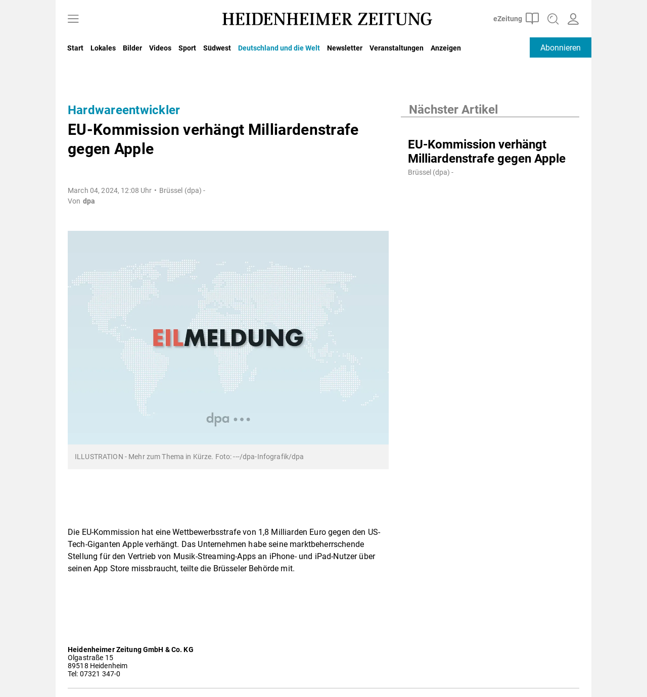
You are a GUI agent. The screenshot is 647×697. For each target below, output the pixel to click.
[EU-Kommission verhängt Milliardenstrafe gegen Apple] (490, 127)
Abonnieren (560, 48)
